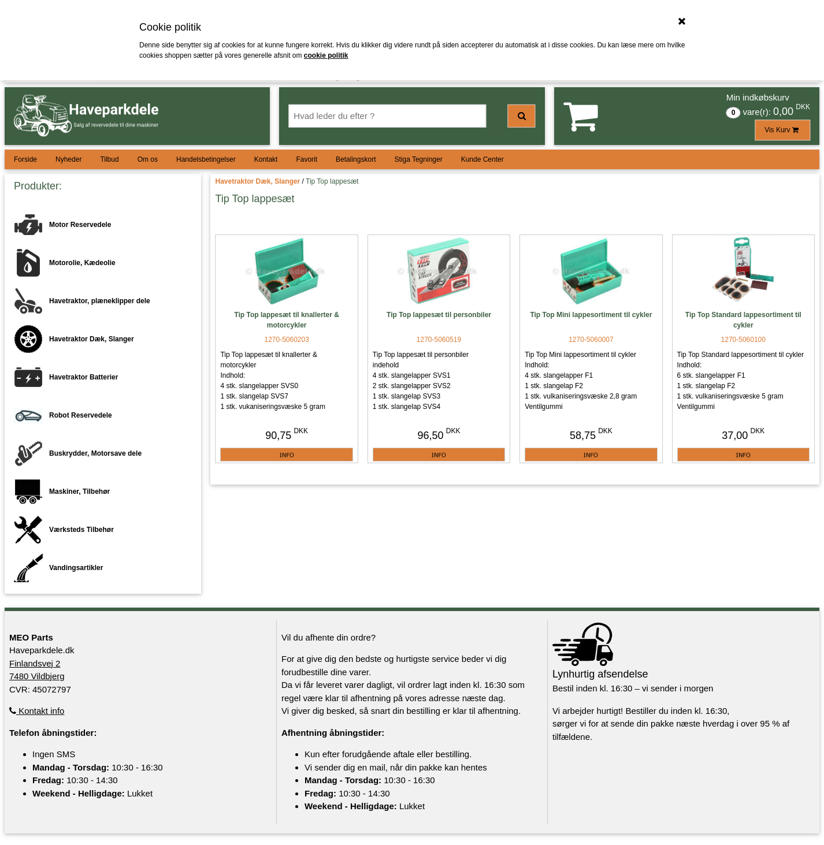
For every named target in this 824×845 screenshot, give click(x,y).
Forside (25, 159)
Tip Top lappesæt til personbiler (439, 315)
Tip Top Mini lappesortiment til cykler (591, 315)
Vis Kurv (782, 130)
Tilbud (109, 159)
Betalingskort (356, 159)
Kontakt (266, 159)
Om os (148, 159)
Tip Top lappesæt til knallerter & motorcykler (286, 320)
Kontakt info (36, 711)
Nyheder (68, 159)
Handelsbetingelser (206, 159)
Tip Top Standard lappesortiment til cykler (743, 320)
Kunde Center (482, 159)
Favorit (306, 159)
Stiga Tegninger (418, 159)
